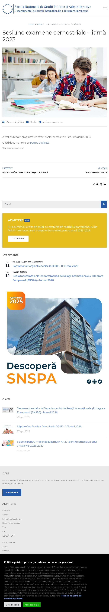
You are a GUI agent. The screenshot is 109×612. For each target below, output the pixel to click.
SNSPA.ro (12, 492)
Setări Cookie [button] (12, 604)
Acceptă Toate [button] (32, 604)
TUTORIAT (18, 238)
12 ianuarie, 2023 (15, 121)
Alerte (33, 121)
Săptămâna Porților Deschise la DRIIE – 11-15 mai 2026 (45, 266)
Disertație (6, 550)
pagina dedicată (39, 142)
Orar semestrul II (96, 172)
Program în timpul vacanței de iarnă (25, 172)
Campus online (8, 542)
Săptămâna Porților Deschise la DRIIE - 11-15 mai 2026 (49, 426)
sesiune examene (52, 121)
